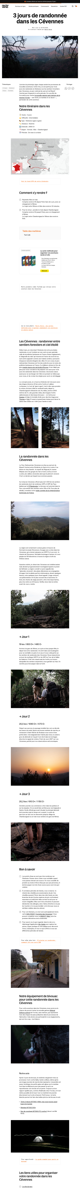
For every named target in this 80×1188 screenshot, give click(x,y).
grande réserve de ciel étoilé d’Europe (35, 367)
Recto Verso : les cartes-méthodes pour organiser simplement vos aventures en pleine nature (39, 328)
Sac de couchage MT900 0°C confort (34, 1111)
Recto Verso (48, 29)
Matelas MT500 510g (28, 1107)
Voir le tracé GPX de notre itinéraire (34, 181)
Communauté (45, 6)
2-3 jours (5, 88)
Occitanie (10, 90)
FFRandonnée (33, 486)
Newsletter (54, 6)
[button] (33, 6)
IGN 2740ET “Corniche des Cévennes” (39, 914)
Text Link (27, 235)
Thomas (22, 399)
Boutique (20, 6)
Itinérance (11, 88)
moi (28, 399)
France (4, 90)
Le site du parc (27, 1186)
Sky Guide (41, 924)
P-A (28, 397)
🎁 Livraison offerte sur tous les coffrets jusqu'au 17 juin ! (40, 1)
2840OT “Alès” (45, 916)
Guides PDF (63, 6)
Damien (21, 397)
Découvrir (44, 271)
